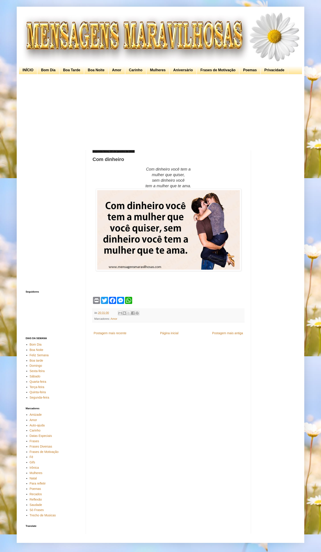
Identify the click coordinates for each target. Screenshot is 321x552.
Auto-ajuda (37, 425)
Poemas (250, 70)
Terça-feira (37, 387)
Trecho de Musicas (43, 515)
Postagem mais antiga (227, 333)
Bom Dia (48, 70)
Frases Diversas (41, 446)
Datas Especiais (41, 436)
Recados (36, 494)
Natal (33, 478)
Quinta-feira (38, 392)
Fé (31, 457)
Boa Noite (96, 70)
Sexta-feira (37, 371)
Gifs (32, 462)
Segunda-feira (39, 397)
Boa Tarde (71, 70)
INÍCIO (28, 70)
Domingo (36, 365)
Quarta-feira (38, 381)
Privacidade (274, 70)
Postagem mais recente (110, 333)
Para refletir (38, 483)
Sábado (35, 376)
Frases (34, 441)
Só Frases (37, 510)
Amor (116, 70)
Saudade (36, 505)
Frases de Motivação (217, 70)
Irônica (34, 467)
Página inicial (169, 333)
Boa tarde (36, 360)
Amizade (36, 414)
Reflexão (36, 499)
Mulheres (158, 70)
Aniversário (183, 70)
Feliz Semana (39, 355)
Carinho (135, 70)
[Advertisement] (159, 112)
